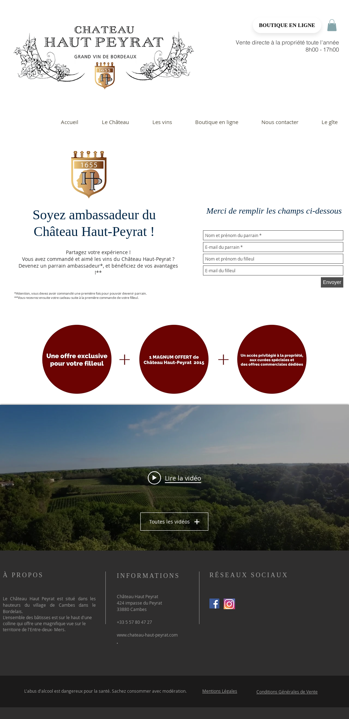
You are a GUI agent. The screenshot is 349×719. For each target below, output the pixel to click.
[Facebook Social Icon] (214, 603)
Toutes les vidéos (175, 521)
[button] (332, 25)
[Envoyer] (332, 282)
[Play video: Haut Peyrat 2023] (174, 478)
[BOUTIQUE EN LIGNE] (287, 25)
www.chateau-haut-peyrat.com (147, 635)
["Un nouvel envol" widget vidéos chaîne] (174, 478)
